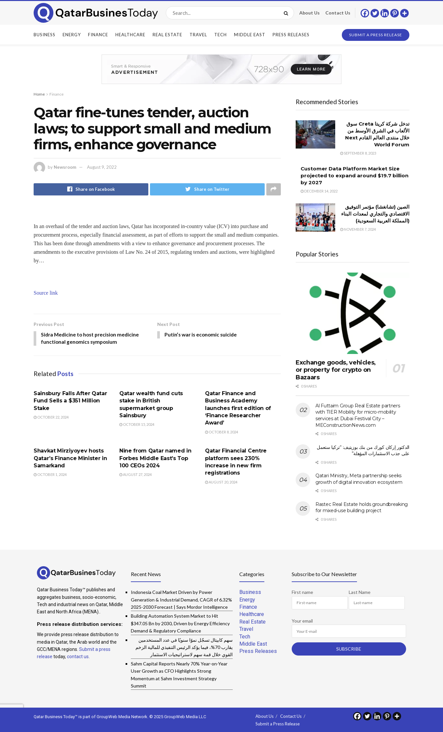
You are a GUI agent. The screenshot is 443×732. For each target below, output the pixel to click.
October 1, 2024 (50, 475)
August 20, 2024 (221, 483)
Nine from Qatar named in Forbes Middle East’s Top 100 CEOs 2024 (155, 459)
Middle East (249, 34)
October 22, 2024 (51, 418)
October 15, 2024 (136, 425)
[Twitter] (374, 13)
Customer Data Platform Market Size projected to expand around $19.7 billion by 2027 (354, 175)
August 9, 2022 (102, 167)
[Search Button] (287, 12)
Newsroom (65, 167)
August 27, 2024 (135, 475)
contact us (78, 656)
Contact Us (337, 12)
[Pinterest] (394, 13)
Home (39, 94)
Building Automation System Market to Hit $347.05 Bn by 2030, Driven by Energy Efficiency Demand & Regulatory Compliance (180, 623)
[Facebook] (365, 13)
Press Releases (291, 34)
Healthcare (130, 34)
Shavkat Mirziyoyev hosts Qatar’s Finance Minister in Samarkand (70, 459)
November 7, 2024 (358, 229)
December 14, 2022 (319, 191)
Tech (220, 34)
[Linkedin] (384, 13)
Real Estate (167, 34)
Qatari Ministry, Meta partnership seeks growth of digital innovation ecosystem (358, 479)
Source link (46, 293)
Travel (198, 34)
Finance (98, 34)
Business (44, 34)
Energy (72, 34)
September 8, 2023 (358, 153)
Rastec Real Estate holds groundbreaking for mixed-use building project (361, 507)
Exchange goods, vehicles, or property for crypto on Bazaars (336, 370)
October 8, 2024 (221, 432)
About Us (309, 12)
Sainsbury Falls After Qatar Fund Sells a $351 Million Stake (70, 401)
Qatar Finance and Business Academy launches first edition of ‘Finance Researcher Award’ (238, 409)
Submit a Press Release (375, 34)
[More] (404, 13)
